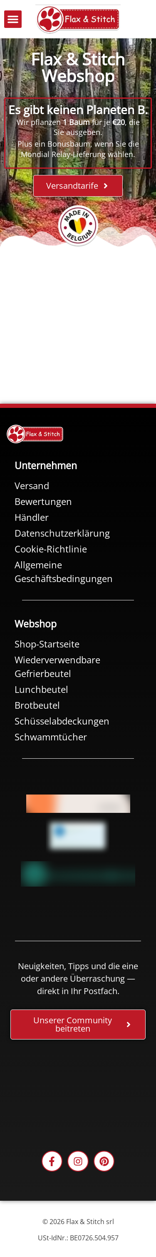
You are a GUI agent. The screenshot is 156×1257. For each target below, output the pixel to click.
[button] (13, 19)
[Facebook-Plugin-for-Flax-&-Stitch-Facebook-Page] (78, 1092)
